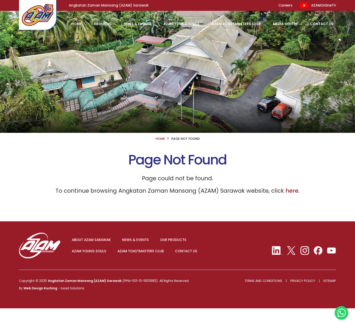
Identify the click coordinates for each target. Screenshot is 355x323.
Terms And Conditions (263, 296)
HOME (76, 23)
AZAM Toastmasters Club (236, 23)
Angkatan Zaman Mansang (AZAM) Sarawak (85, 295)
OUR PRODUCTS (175, 254)
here (291, 204)
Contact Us (321, 23)
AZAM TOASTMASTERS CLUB (142, 266)
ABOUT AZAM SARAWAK (92, 254)
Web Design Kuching (40, 303)
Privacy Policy (302, 296)
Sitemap (329, 296)
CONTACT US (188, 266)
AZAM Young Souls (181, 23)
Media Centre (285, 23)
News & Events (137, 23)
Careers (285, 5)
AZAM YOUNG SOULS (90, 266)
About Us (102, 23)
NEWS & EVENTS (137, 254)
